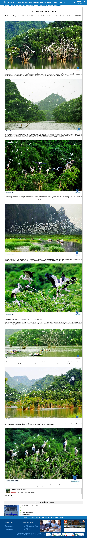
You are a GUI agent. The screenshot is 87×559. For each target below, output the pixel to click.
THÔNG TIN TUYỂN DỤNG (28, 523)
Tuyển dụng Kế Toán (27, 529)
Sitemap (61, 517)
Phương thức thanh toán (9, 526)
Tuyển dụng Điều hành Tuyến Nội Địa (30, 525)
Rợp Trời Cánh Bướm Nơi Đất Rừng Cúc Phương (53, 497)
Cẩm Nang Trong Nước (35, 517)
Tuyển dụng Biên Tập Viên (28, 528)
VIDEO (56, 517)
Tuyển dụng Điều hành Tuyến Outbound (30, 526)
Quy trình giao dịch (8, 525)
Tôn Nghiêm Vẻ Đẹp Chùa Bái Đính (12, 497)
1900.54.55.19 (81, 1)
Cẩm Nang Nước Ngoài (48, 517)
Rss (83, 521)
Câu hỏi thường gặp (9, 529)
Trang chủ (26, 517)
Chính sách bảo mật (9, 528)
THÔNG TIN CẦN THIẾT (9, 523)
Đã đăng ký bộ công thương (10, 534)
